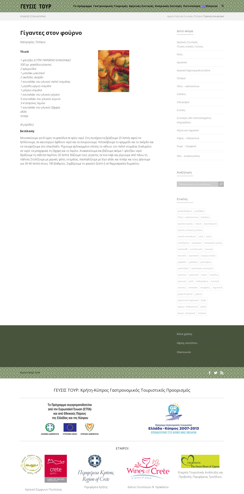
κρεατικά (194, 255)
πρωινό (182, 281)
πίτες (204, 274)
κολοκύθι (183, 249)
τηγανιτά (217, 287)
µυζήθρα (199, 210)
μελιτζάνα (183, 268)
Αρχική (170, 16)
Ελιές (180, 54)
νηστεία (182, 274)
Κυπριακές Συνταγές (168, 6)
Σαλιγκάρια (183, 102)
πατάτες (214, 274)
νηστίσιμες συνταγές (202, 268)
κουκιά (209, 249)
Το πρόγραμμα (82, 6)
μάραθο (182, 262)
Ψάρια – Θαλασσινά (188, 138)
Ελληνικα (210, 6)
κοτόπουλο (197, 249)
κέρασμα (196, 242)
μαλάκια (193, 262)
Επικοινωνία (184, 352)
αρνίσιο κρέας (185, 223)
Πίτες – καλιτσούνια (188, 86)
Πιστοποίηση (191, 6)
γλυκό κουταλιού (187, 236)
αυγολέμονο (210, 223)
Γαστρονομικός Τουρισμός (110, 6)
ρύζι (191, 281)
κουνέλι (182, 255)
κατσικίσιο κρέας (213, 242)
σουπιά (215, 281)
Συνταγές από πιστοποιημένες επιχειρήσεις (194, 120)
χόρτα (198, 293)
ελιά (201, 236)
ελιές (208, 236)
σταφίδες (205, 287)
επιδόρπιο (183, 242)
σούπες (182, 287)
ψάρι (203, 300)
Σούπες (181, 110)
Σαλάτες (181, 94)
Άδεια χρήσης (184, 334)
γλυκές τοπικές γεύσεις (190, 230)
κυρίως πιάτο (208, 255)
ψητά (203, 306)
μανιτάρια (205, 262)
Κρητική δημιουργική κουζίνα (193, 70)
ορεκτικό (194, 274)
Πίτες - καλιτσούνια (188, 217)
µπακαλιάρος (185, 210)
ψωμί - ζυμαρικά (186, 313)
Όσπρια (198, 16)
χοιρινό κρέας (185, 293)
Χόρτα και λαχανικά (188, 130)
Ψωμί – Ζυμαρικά (186, 146)
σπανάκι (193, 287)
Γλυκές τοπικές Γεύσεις (190, 46)
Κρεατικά (182, 62)
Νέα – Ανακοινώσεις (188, 156)
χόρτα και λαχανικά (188, 300)
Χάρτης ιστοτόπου (187, 343)
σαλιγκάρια (202, 281)
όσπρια (202, 313)
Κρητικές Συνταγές (141, 6)
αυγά (198, 223)
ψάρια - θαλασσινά (188, 306)
